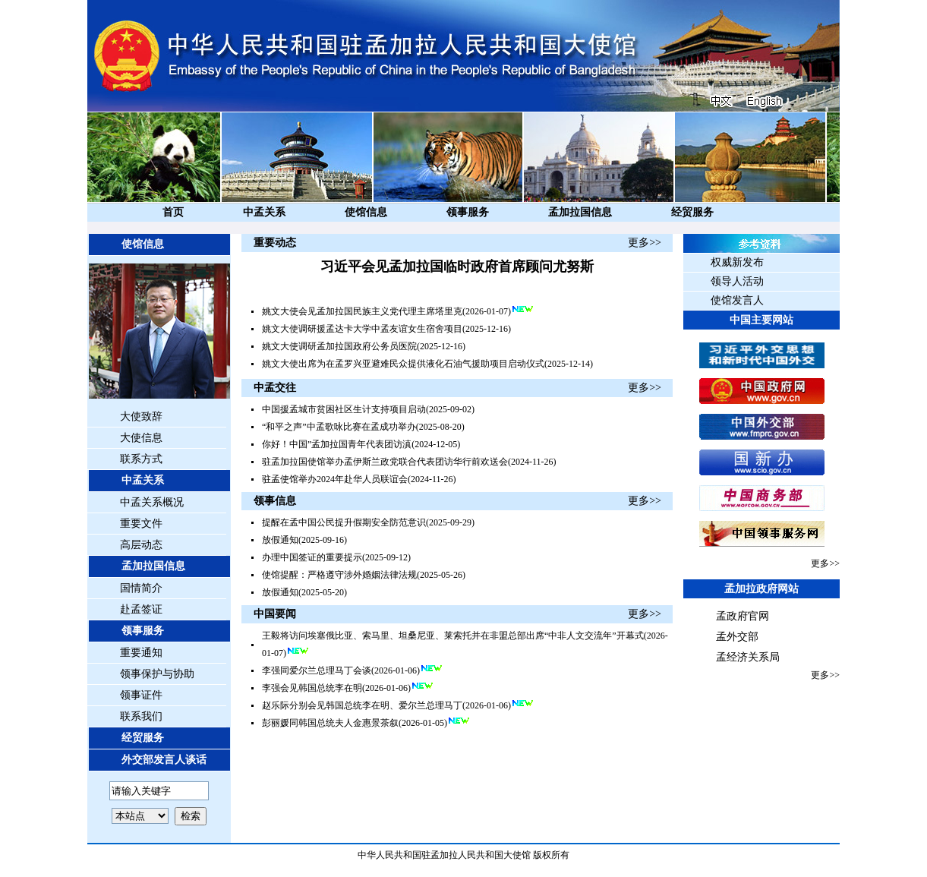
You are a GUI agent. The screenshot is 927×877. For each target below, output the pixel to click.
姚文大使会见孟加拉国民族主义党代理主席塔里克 (362, 311)
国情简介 (141, 588)
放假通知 (280, 540)
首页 (173, 212)
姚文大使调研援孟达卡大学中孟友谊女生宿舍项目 (362, 328)
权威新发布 (737, 262)
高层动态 (141, 544)
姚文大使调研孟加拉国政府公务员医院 (339, 346)
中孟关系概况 (152, 502)
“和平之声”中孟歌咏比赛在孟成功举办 (339, 426)
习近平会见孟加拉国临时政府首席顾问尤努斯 (457, 266)
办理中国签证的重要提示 (312, 557)
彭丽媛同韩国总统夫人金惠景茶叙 (330, 723)
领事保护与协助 (157, 674)
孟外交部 (737, 636)
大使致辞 (141, 416)
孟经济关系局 (748, 657)
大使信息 (141, 437)
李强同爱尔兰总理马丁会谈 (316, 670)
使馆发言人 (737, 300)
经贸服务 (692, 212)
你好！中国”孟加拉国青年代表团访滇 (336, 444)
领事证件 (141, 695)
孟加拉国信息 (580, 212)
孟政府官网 (742, 616)
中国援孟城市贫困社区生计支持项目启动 (344, 409)
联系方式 (141, 459)
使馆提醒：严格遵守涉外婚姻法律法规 (339, 574)
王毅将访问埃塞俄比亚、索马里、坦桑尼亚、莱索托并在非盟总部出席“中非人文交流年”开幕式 (453, 635)
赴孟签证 (141, 609)
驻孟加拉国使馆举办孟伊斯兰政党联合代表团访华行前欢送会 (385, 461)
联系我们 (141, 716)
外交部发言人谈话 (164, 759)
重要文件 (141, 523)
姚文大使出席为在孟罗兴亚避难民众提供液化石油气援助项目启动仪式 (403, 363)
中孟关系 (264, 212)
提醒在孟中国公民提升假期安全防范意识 (344, 522)
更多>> (644, 242)
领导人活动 (737, 281)
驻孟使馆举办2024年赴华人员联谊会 (335, 479)
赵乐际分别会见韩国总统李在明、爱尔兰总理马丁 (362, 705)
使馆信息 (366, 212)
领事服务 (467, 212)
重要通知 (141, 652)
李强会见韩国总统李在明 (312, 688)
